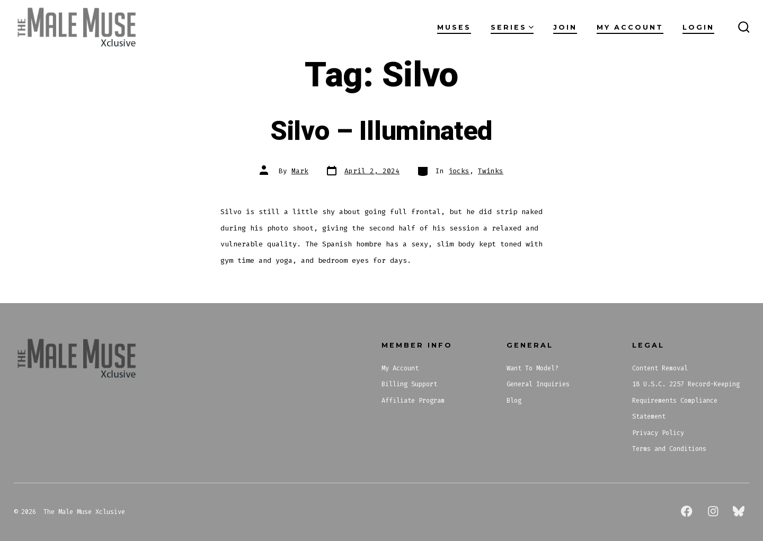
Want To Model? (532, 368)
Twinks (490, 170)
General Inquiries (538, 384)
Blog (514, 400)
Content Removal (660, 368)
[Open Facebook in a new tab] (687, 511)
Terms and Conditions (669, 449)
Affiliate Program (413, 400)
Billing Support (409, 384)
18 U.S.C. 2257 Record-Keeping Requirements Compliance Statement (686, 400)
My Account (630, 27)
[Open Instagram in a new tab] (713, 511)
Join (565, 27)
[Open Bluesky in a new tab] (738, 511)
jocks (458, 170)
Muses (454, 27)
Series (512, 27)
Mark (299, 170)
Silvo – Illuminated (381, 131)
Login (698, 27)
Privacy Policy (658, 433)
